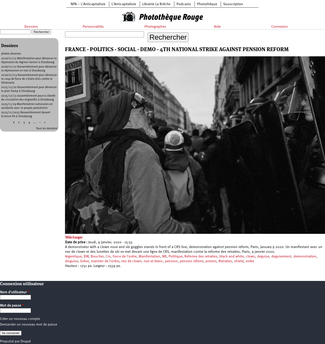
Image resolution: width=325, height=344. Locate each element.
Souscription (233, 4)
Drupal (26, 341)
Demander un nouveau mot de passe (28, 324)
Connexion (279, 27)
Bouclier (97, 256)
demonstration (304, 256)
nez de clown (131, 261)
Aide (217, 27)
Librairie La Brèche (156, 4)
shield (239, 261)
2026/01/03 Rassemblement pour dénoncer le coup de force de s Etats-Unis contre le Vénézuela (29, 79)
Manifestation (149, 256)
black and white (231, 256)
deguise (263, 256)
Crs (108, 256)
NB (164, 256)
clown (250, 256)
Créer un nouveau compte (20, 319)
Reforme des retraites (200, 256)
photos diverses (11, 53)
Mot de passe (12, 306)
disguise (71, 261)
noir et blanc (153, 261)
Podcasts (183, 4)
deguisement (281, 256)
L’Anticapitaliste (123, 4)
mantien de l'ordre (105, 261)
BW (86, 256)
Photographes (155, 27)
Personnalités (93, 27)
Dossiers (31, 27)
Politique (175, 256)
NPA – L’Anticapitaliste (88, 4)
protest (210, 261)
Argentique (73, 256)
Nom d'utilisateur (14, 292)
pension (171, 261)
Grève (84, 261)
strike (250, 261)
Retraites (225, 261)
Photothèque (207, 4)
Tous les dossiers (46, 128)
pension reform (191, 261)
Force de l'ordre (125, 256)
